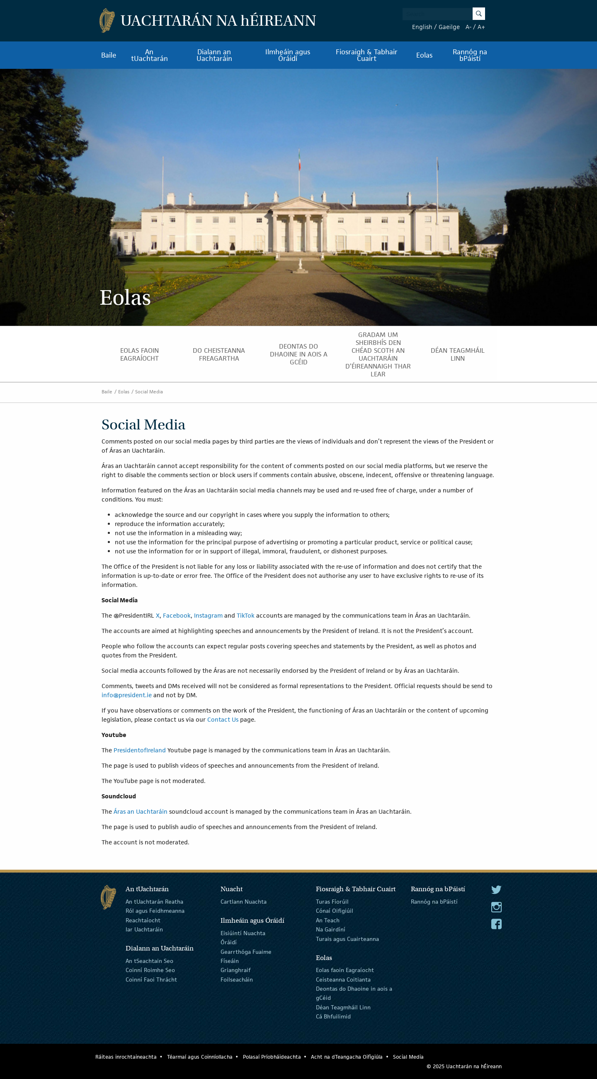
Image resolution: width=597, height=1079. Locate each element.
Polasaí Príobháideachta (272, 1056)
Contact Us (222, 719)
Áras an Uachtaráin (140, 811)
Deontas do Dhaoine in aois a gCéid (299, 354)
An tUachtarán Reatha (154, 901)
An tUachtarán (149, 55)
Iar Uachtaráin (144, 929)
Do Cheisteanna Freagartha (219, 354)
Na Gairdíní (330, 929)
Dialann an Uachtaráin (214, 55)
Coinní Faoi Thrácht (151, 979)
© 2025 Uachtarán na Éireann (464, 1066)
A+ (481, 27)
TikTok (246, 615)
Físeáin (230, 961)
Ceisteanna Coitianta (343, 979)
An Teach (328, 920)
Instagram (208, 615)
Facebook (177, 615)
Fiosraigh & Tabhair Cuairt (367, 55)
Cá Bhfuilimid (333, 1016)
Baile (108, 55)
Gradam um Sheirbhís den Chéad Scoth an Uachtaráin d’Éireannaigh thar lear (378, 354)
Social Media (149, 391)
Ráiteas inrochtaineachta (126, 1056)
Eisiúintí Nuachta (243, 933)
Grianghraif (235, 970)
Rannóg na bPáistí (470, 55)
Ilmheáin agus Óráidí (287, 55)
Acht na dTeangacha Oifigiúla (347, 1056)
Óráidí (229, 942)
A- (468, 27)
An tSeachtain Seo (149, 961)
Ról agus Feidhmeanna (155, 910)
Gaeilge (449, 27)
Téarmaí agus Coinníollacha (200, 1056)
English (422, 27)
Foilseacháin (237, 979)
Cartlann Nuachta (244, 901)
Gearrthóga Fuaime (246, 951)
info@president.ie (127, 695)
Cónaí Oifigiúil (334, 910)
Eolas (424, 55)
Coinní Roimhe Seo (150, 970)
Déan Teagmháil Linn (458, 354)
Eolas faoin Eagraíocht (139, 354)
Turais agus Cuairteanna (347, 938)
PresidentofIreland (140, 750)
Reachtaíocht (143, 920)
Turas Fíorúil (332, 901)
